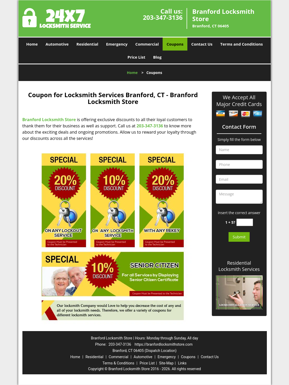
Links (182, 363)
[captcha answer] (244, 222)
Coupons (175, 44)
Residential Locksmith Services (239, 266)
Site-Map (166, 363)
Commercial (147, 44)
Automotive (57, 44)
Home (32, 44)
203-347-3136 (163, 17)
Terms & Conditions (118, 363)
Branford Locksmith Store (49, 119)
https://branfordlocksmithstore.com (164, 344)
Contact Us (201, 44)
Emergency (116, 44)
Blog (157, 57)
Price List (136, 57)
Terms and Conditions (241, 44)
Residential (87, 44)
